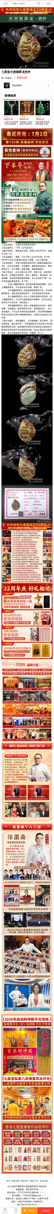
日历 (9, 1195)
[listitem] (27, 85)
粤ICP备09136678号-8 (27, 1204)
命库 (12, 1189)
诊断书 (42, 1192)
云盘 (41, 1189)
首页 (8, 1181)
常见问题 (44, 1181)
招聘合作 (25, 1181)
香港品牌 (16, 1181)
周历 (44, 1195)
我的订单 (34, 1181)
